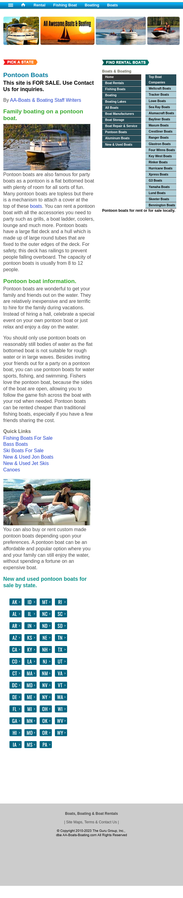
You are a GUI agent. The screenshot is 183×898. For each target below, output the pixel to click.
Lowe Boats (157, 101)
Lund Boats (157, 193)
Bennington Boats (162, 205)
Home (109, 77)
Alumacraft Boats (161, 113)
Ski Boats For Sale (23, 450)
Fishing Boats (115, 89)
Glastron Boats (159, 144)
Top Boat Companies (157, 79)
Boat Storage (114, 120)
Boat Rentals (114, 83)
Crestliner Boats (160, 131)
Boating (92, 5)
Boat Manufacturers (119, 113)
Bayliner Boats (159, 119)
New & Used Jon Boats (28, 457)
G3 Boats (155, 180)
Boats (112, 5)
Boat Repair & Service (121, 126)
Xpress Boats (158, 174)
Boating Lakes (115, 101)
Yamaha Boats (159, 187)
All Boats (112, 107)
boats (36, 206)
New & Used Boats (118, 144)
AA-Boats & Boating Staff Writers (45, 100)
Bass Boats (15, 444)
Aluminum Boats (117, 138)
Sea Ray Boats (159, 107)
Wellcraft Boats (160, 88)
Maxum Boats (159, 125)
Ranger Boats (159, 137)
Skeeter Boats (159, 199)
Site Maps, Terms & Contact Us (91, 822)
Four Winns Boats (162, 150)
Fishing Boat (65, 5)
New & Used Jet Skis (26, 463)
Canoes (11, 469)
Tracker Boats (159, 94)
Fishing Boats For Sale (28, 438)
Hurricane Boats (160, 168)
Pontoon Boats (116, 132)
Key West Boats (160, 156)
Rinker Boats (158, 162)
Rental (39, 5)
